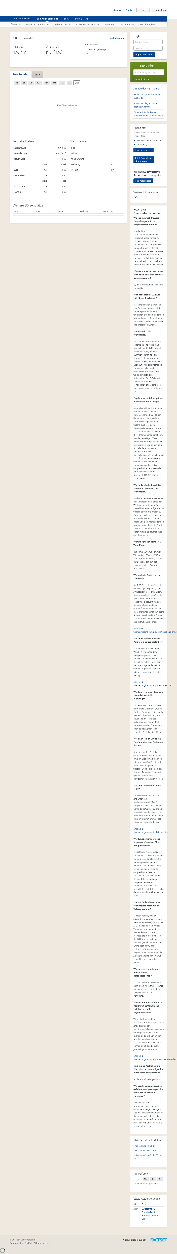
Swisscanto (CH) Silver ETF (145, 1150)
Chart (37, 75)
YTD (77, 83)
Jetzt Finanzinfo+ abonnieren (144, 159)
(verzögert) (102, 49)
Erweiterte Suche (141, 79)
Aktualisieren (115, 38)
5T (31, 83)
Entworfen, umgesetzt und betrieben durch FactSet (159, 1240)
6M (61, 83)
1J (69, 83)
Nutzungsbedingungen (134, 1240)
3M (54, 83)
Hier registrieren (143, 181)
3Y (160, 1179)
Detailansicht (20, 74)
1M (46, 83)
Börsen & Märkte (21, 18)
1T (17, 83)
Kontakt (118, 10)
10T (38, 83)
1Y (153, 1179)
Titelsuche (147, 65)
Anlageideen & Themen (146, 88)
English (129, 10)
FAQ (135, 197)
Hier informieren (143, 150)
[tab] (20, 74)
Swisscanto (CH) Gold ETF (145, 1146)
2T (24, 83)
